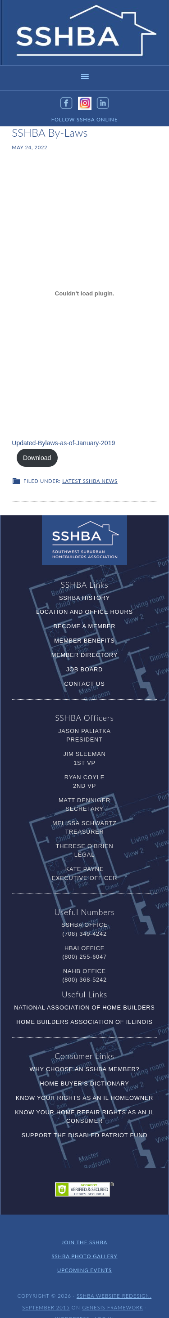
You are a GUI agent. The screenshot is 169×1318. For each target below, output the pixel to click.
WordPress (72, 1303)
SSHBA (84, 33)
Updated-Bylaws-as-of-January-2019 (58, 445)
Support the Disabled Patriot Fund (85, 1121)
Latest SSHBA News (90, 468)
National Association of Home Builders (84, 994)
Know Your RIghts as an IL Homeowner (84, 1084)
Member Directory (84, 641)
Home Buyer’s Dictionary (84, 1070)
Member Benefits (84, 627)
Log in (104, 1303)
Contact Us (84, 670)
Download (129, 445)
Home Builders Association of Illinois (84, 1008)
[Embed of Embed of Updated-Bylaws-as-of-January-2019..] (84, 293)
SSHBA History (84, 584)
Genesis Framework (112, 1293)
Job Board (84, 655)
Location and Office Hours (84, 598)
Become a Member (85, 612)
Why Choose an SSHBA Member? (85, 1055)
